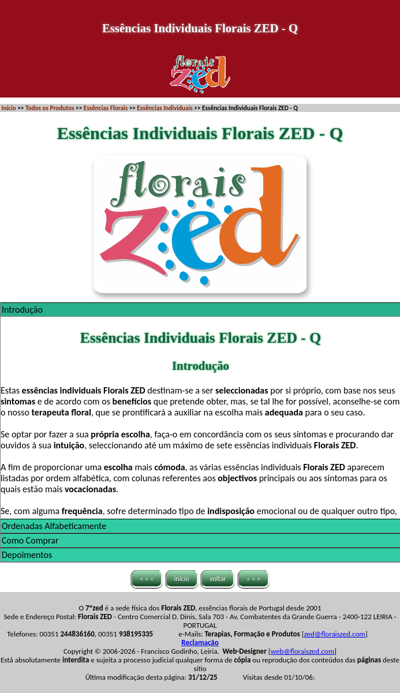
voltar (218, 579)
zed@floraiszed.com (334, 634)
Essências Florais (106, 108)
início (181, 579)
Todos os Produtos (49, 108)
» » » (253, 579)
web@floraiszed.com (302, 651)
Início (9, 108)
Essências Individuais (164, 108)
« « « (147, 579)
